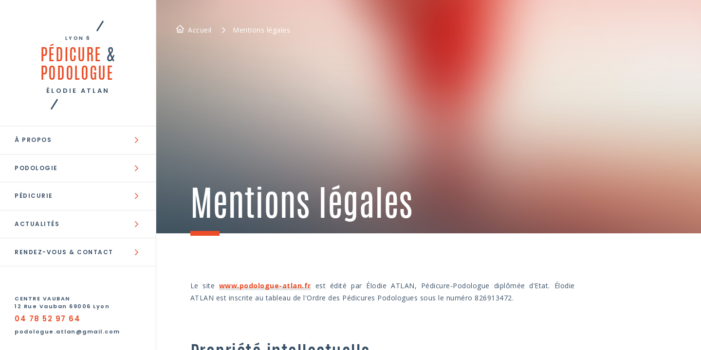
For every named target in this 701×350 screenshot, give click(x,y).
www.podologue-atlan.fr (265, 285)
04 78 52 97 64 (47, 319)
